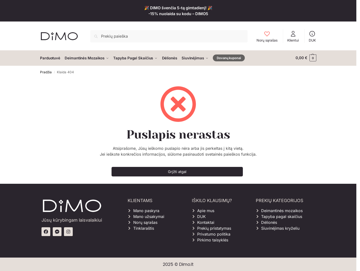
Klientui (293, 36)
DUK (312, 36)
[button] (306, 58)
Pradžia (46, 72)
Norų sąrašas (267, 36)
